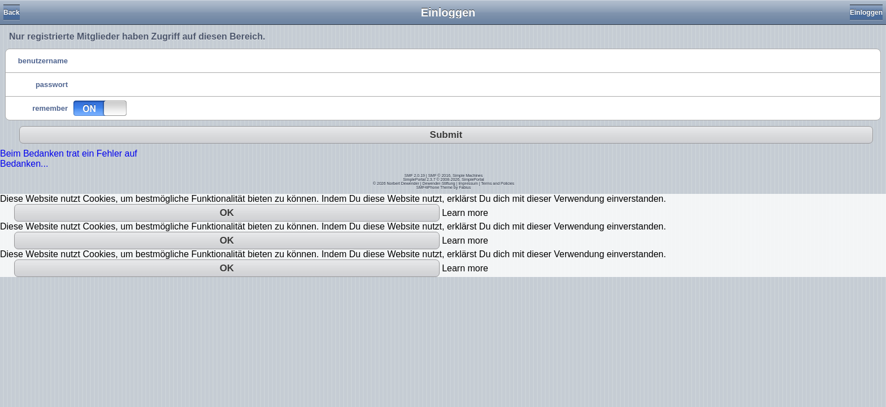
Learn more (465, 213)
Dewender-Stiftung (438, 183)
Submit (446, 134)
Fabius (465, 187)
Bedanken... (24, 163)
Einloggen (866, 12)
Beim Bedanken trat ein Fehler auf (68, 153)
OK (227, 212)
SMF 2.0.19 (415, 175)
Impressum (468, 183)
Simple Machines (468, 175)
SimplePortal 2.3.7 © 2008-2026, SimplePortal (443, 179)
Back (11, 12)
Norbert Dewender (403, 183)
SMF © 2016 (439, 175)
